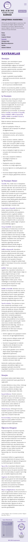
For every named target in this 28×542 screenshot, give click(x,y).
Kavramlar (3, 39)
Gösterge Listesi (5, 41)
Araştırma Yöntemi (6, 37)
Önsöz (3, 33)
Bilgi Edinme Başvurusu (7, 43)
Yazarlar (3, 45)
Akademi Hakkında (6, 47)
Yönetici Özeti (22, 11)
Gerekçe (3, 35)
